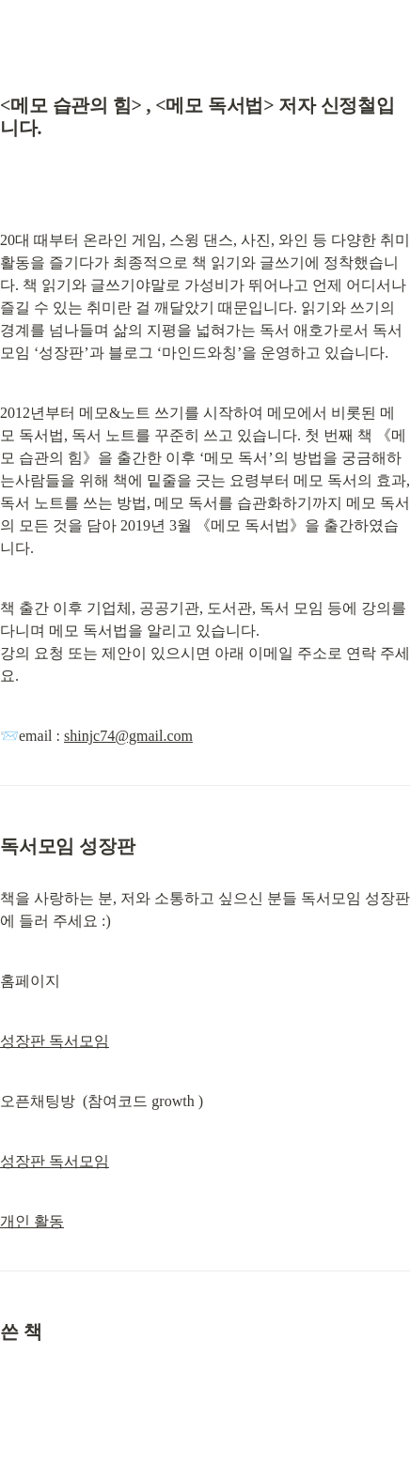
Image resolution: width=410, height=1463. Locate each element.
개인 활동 (32, 1221)
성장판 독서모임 (54, 1041)
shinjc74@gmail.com (128, 736)
